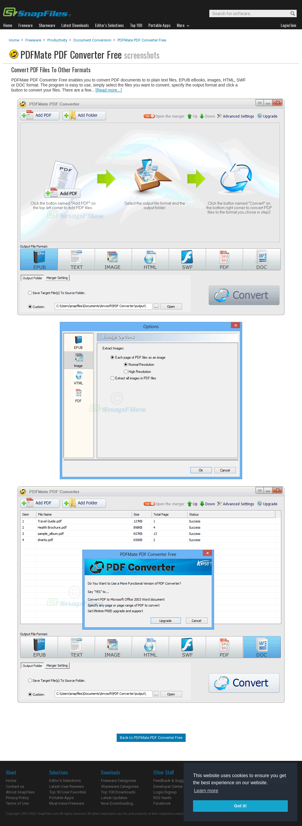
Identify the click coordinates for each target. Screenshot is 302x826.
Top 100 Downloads (118, 792)
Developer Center (168, 786)
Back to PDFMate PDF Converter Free (151, 737)
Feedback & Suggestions (175, 780)
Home (14, 40)
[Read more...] (109, 90)
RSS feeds (162, 797)
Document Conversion (92, 40)
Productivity (57, 40)
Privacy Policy (17, 797)
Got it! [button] (240, 805)
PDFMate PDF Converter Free (142, 40)
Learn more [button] (206, 790)
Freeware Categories (118, 780)
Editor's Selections (65, 780)
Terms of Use (17, 803)
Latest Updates (114, 797)
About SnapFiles (20, 792)
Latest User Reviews (66, 786)
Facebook (162, 803)
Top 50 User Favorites (67, 792)
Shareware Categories (120, 786)
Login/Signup (165, 792)
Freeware (33, 40)
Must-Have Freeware (66, 803)
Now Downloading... (118, 803)
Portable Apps (61, 797)
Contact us (15, 786)
